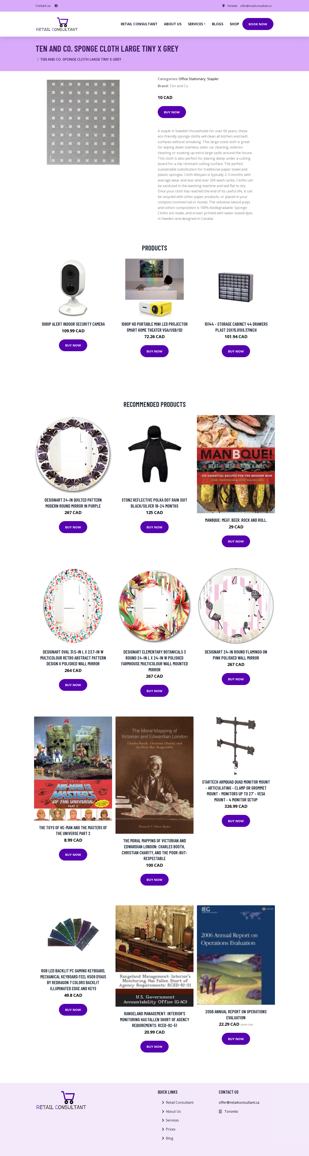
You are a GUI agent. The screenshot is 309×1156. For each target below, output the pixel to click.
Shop (234, 22)
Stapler (213, 76)
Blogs (217, 22)
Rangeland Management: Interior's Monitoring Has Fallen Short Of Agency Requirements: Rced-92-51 (154, 1017)
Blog (169, 1135)
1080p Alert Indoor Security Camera (73, 321)
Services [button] (195, 22)
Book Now (258, 23)
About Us (173, 1109)
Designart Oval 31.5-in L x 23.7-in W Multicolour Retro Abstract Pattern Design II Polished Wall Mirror (73, 655)
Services (172, 1118)
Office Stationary (192, 76)
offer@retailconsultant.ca (252, 6)
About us (173, 22)
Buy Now (172, 109)
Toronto (225, 6)
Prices (171, 1127)
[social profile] (56, 6)
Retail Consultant (139, 22)
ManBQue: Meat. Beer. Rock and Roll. (236, 517)
